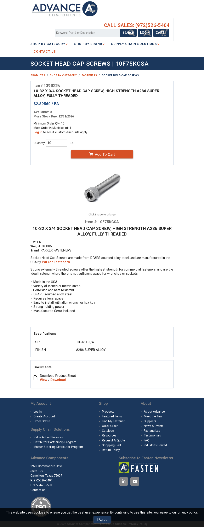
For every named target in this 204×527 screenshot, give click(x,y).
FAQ (146, 440)
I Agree (102, 520)
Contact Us (37, 490)
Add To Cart (102, 154)
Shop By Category (49, 44)
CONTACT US (45, 51)
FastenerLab (152, 430)
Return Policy (111, 450)
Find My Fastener (113, 421)
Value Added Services (48, 437)
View (43, 380)
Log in (38, 132)
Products (37, 75)
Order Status (42, 421)
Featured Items (112, 416)
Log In (38, 411)
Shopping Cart (111, 445)
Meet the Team (154, 416)
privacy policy (187, 512)
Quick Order (110, 426)
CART (161, 33)
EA (72, 143)
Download (58, 380)
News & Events (154, 426)
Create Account (44, 416)
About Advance (154, 411)
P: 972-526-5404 (41, 480)
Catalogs (108, 430)
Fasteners (89, 75)
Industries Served (155, 445)
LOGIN (145, 33)
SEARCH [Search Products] (128, 32)
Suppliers (150, 421)
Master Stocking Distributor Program (58, 446)
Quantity (39, 143)
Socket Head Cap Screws (120, 75)
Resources (109, 435)
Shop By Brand (89, 44)
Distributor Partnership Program (55, 442)
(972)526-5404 (152, 25)
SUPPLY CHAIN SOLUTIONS (135, 44)
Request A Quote (113, 440)
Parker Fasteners (56, 262)
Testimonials (152, 435)
